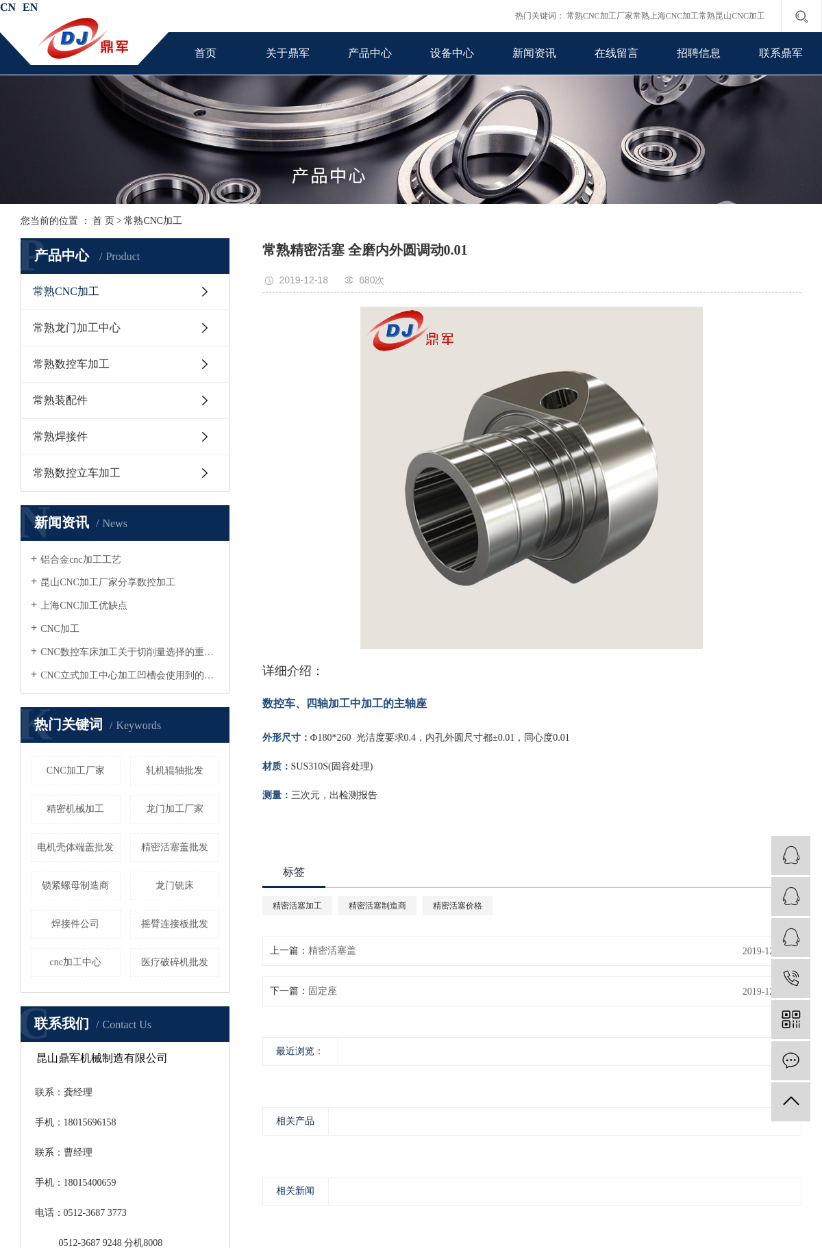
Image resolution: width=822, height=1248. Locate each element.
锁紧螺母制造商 (75, 885)
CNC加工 (59, 629)
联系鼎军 (781, 53)
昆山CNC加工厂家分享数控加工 (107, 582)
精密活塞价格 (457, 905)
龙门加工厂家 (174, 809)
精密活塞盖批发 (174, 847)
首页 (205, 53)
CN (8, 7)
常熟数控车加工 (71, 364)
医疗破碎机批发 (174, 962)
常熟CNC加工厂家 (599, 16)
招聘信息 (699, 53)
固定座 (322, 991)
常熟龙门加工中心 (77, 327)
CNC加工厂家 (76, 770)
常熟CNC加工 (153, 221)
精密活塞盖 (332, 950)
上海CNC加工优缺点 (83, 605)
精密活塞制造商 (377, 905)
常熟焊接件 (60, 436)
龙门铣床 (174, 885)
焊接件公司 (75, 924)
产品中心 (370, 53)
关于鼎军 (288, 53)
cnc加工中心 (75, 962)
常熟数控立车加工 (77, 473)
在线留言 (616, 53)
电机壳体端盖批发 (75, 847)
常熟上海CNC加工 (666, 16)
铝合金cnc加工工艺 (80, 560)
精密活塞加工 (297, 905)
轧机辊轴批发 (174, 770)
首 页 (103, 221)
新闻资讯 (534, 53)
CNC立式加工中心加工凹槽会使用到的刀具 (129, 675)
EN (30, 7)
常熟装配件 (60, 400)
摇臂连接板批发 (174, 924)
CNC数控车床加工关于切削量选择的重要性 (129, 652)
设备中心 (452, 53)
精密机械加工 (75, 809)
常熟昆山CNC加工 (732, 16)
